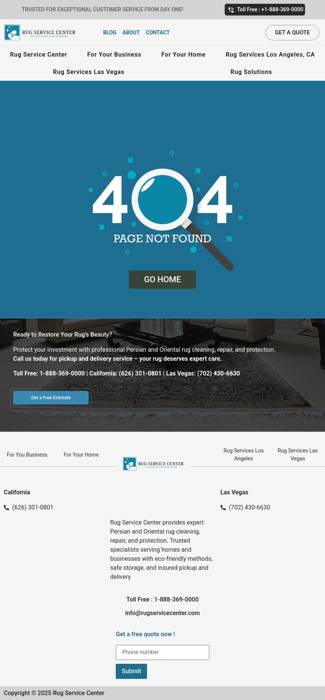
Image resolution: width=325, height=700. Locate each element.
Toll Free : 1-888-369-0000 (162, 599)
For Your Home (183, 54)
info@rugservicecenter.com (162, 613)
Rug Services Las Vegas (88, 71)
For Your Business (114, 54)
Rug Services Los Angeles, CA (270, 54)
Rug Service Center (38, 54)
